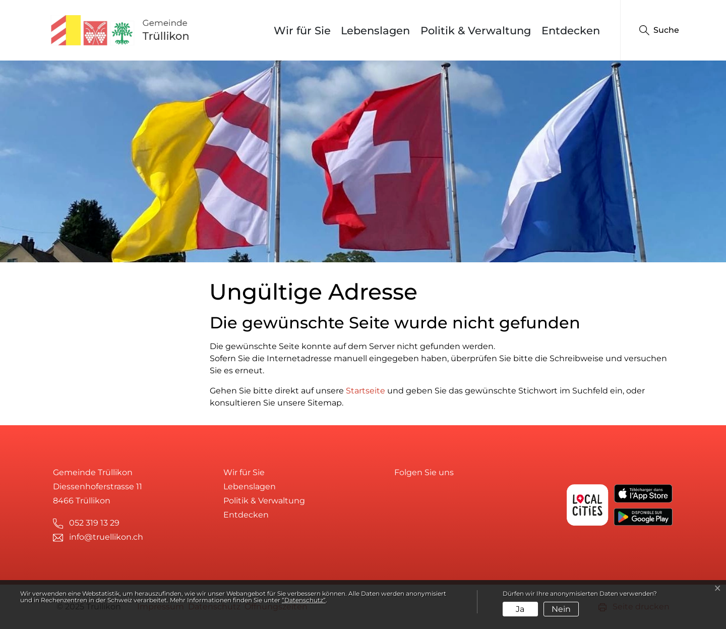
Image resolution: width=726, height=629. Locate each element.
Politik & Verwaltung (475, 30)
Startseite (365, 390)
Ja (520, 609)
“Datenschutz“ (304, 600)
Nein (561, 609)
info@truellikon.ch (106, 537)
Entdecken (570, 30)
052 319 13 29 (94, 523)
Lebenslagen (375, 30)
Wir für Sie (302, 30)
